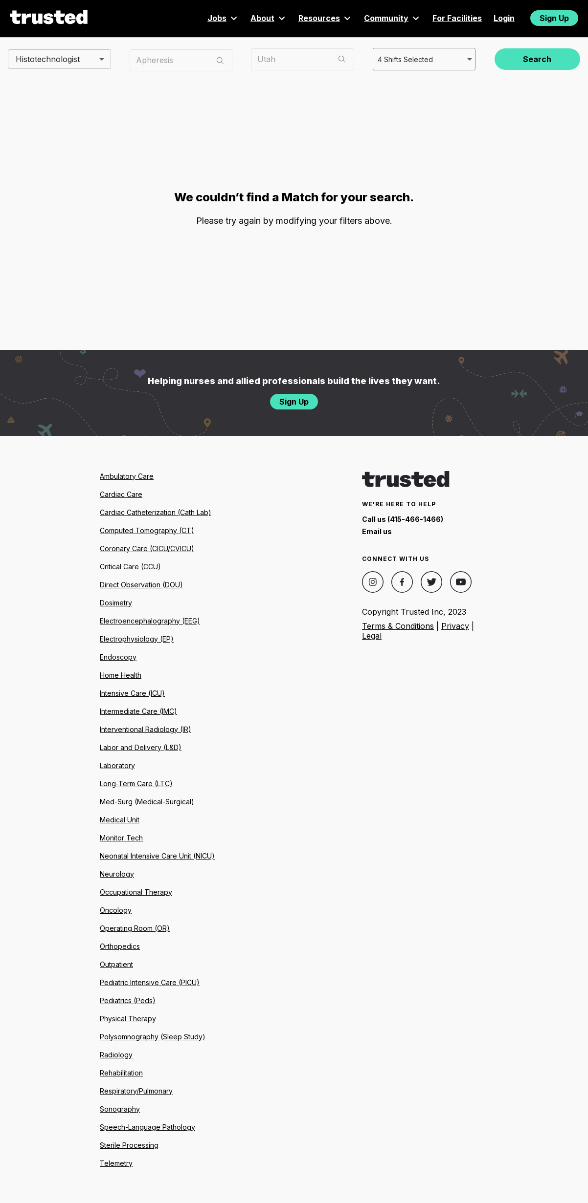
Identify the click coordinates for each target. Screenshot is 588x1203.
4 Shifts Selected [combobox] (404, 59)
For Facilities (457, 18)
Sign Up (554, 18)
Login (504, 18)
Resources (325, 18)
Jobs (223, 18)
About (268, 18)
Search (537, 59)
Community (392, 18)
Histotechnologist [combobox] (48, 59)
